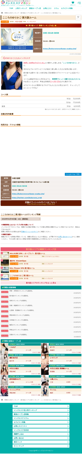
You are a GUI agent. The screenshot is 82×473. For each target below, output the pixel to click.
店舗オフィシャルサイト (29, 251)
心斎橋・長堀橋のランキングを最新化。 (45, 331)
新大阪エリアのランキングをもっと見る (41, 302)
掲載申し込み (19, 454)
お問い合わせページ (65, 256)
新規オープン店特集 (21, 434)
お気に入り (73, 5)
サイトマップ (19, 465)
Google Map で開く (73, 194)
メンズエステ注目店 (21, 449)
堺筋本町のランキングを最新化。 (45, 336)
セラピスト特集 (67, 8)
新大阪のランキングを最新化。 (45, 316)
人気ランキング (21, 8)
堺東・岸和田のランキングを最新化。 (45, 311)
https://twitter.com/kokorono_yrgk (27, 217)
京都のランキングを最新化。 (45, 355)
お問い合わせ (19, 457)
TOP (11, 8)
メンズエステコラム (21, 438)
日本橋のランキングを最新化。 (45, 341)
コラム (56, 8)
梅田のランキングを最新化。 (45, 345)
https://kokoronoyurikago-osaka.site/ (59, 49)
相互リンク (18, 461)
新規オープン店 (35, 8)
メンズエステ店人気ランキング (25, 430)
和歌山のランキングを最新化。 (45, 350)
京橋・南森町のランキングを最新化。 (45, 326)
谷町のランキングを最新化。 (45, 321)
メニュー (79, 3)
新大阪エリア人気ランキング (30, 13)
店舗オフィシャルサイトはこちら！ (41, 222)
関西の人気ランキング (12, 13)
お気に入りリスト (20, 446)
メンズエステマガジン (16, 2)
